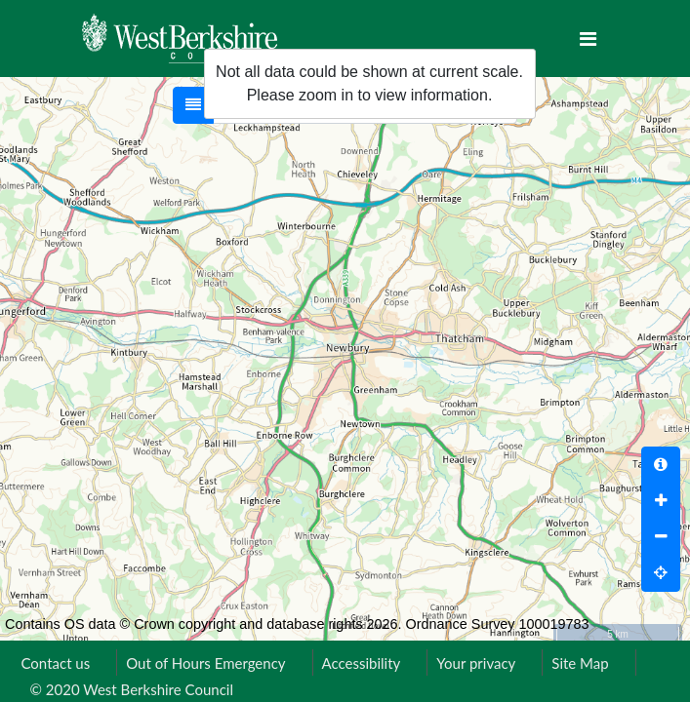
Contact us (56, 663)
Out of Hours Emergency (205, 663)
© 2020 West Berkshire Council (131, 689)
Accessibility (361, 663)
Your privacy (475, 663)
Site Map (579, 663)
